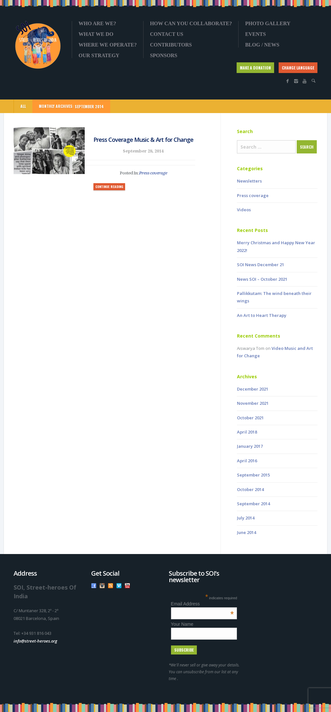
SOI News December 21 (260, 264)
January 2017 (250, 446)
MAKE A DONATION (255, 67)
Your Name (182, 624)
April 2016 (247, 461)
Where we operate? (108, 44)
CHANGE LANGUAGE (298, 67)
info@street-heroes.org (35, 641)
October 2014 (250, 489)
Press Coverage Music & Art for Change (143, 139)
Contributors (171, 44)
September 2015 (253, 475)
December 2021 (252, 389)
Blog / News (262, 44)
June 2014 (246, 532)
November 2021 (253, 403)
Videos (244, 210)
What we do (96, 34)
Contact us (166, 34)
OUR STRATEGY (99, 55)
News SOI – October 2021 (262, 279)
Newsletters (249, 181)
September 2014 (253, 504)
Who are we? (97, 23)
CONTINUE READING (109, 186)
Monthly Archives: (71, 106)
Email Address (202, 603)
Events (255, 34)
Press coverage (153, 173)
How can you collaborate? (191, 23)
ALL (23, 106)
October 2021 (250, 418)
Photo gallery (267, 23)
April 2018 (247, 432)
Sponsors (163, 55)
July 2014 (245, 518)
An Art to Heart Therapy (261, 315)
